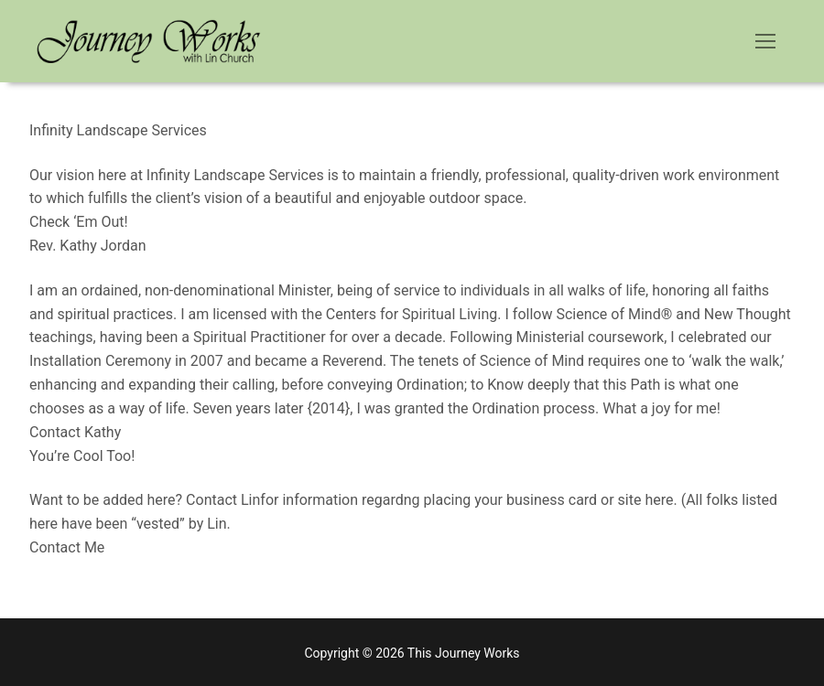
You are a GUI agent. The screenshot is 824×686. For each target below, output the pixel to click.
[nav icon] (765, 41)
